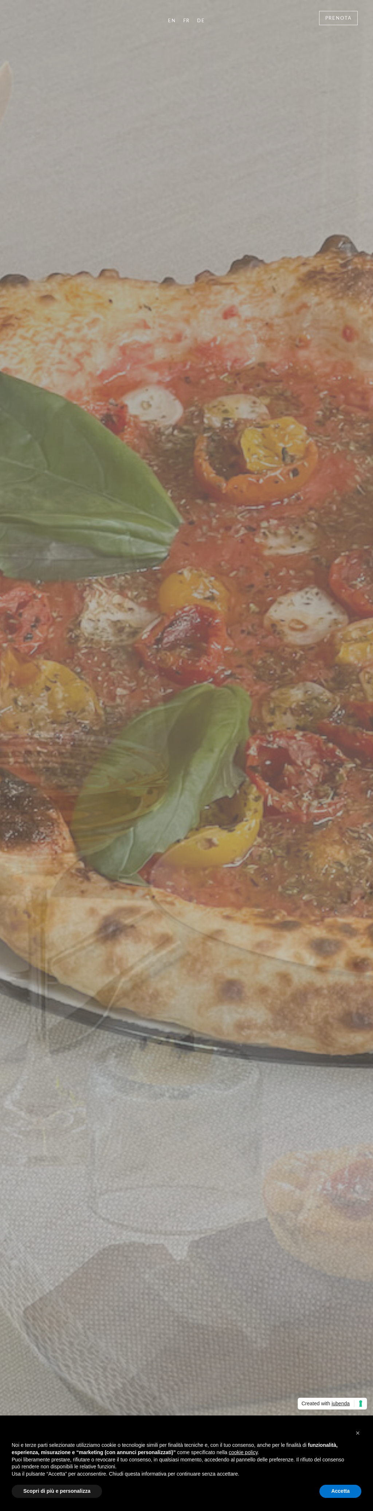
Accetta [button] (340, 1491)
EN (172, 20)
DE (201, 20)
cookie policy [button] (243, 1452)
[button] (358, 1433)
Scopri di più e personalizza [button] (56, 1491)
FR (186, 20)
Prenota (338, 18)
